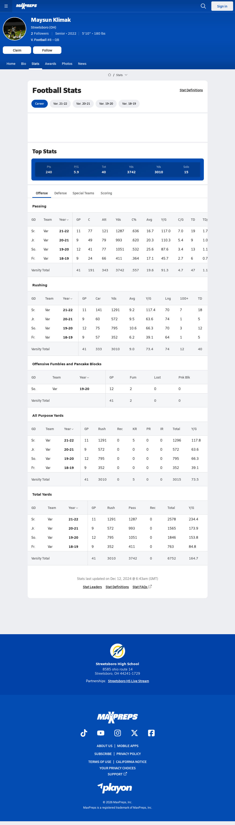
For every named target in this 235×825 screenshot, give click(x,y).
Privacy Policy (128, 753)
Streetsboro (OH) (43, 27)
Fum (133, 377)
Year (64, 219)
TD (193, 219)
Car (98, 298)
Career (39, 103)
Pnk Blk (184, 377)
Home (11, 63)
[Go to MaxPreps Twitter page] (134, 733)
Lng (168, 298)
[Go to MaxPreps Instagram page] (117, 733)
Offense (42, 192)
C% (134, 219)
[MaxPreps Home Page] (109, 75)
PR (148, 429)
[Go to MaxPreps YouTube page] (100, 733)
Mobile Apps (127, 745)
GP (78, 219)
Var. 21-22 (60, 103)
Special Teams (83, 192)
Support (117, 774)
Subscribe (103, 753)
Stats (35, 63)
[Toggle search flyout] (203, 6)
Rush (102, 429)
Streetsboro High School (117, 655)
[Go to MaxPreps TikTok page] (84, 733)
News (82, 63)
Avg (149, 219)
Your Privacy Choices (118, 768)
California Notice (131, 761)
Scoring (106, 192)
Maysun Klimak (51, 19)
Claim (17, 50)
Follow (47, 50)
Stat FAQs (142, 587)
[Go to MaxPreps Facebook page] (151, 733)
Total (176, 429)
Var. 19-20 (106, 103)
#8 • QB (45, 39)
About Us (104, 745)
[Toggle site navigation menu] (6, 6)
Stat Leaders (92, 587)
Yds (118, 219)
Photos (67, 63)
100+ (184, 298)
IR (161, 429)
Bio (23, 63)
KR (134, 429)
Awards (50, 63)
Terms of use (99, 761)
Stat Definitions (191, 90)
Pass (132, 507)
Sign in (222, 6)
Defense (60, 192)
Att (104, 219)
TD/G (206, 219)
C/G (180, 219)
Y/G (163, 219)
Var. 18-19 (129, 103)
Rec (120, 429)
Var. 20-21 (83, 103)
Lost (157, 377)
